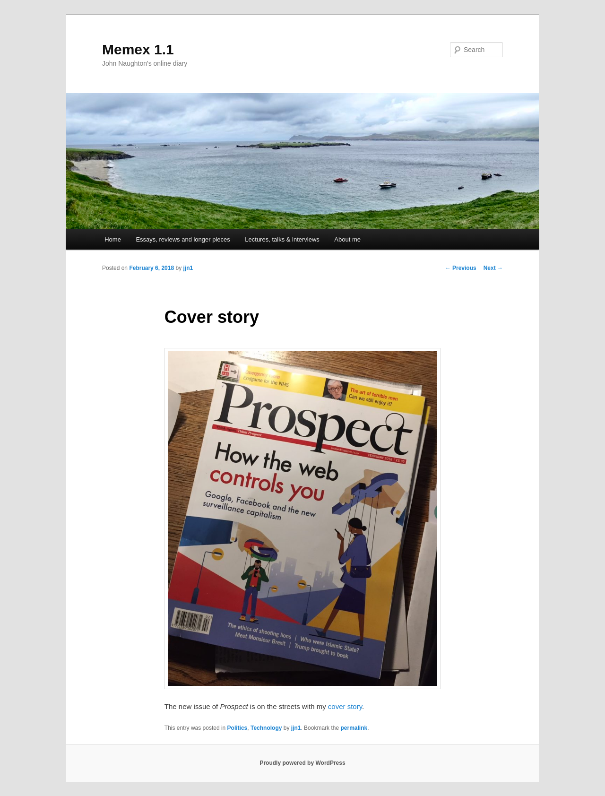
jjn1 (188, 268)
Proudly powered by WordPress (302, 763)
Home (112, 239)
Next (493, 268)
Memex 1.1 (138, 49)
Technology (266, 728)
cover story (345, 706)
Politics (237, 728)
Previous (460, 268)
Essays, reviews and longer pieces (183, 239)
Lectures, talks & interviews (282, 239)
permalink (353, 728)
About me (347, 239)
